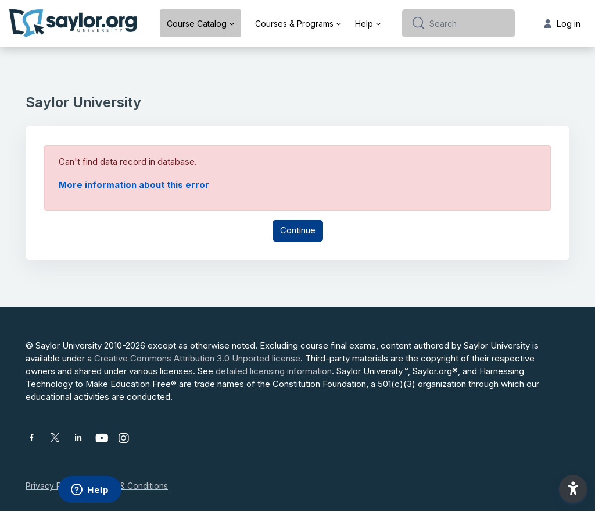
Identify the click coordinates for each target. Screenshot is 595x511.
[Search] (467, 23)
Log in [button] (562, 23)
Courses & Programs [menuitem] (294, 24)
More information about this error (134, 184)
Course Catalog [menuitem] (197, 24)
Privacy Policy (53, 486)
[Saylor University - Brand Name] (73, 23)
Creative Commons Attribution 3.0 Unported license (197, 358)
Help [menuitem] (364, 24)
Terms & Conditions (131, 486)
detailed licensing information (274, 371)
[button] (573, 489)
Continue (298, 230)
